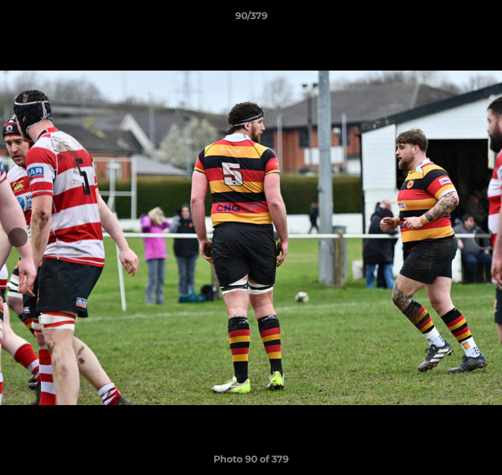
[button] (486, 19)
